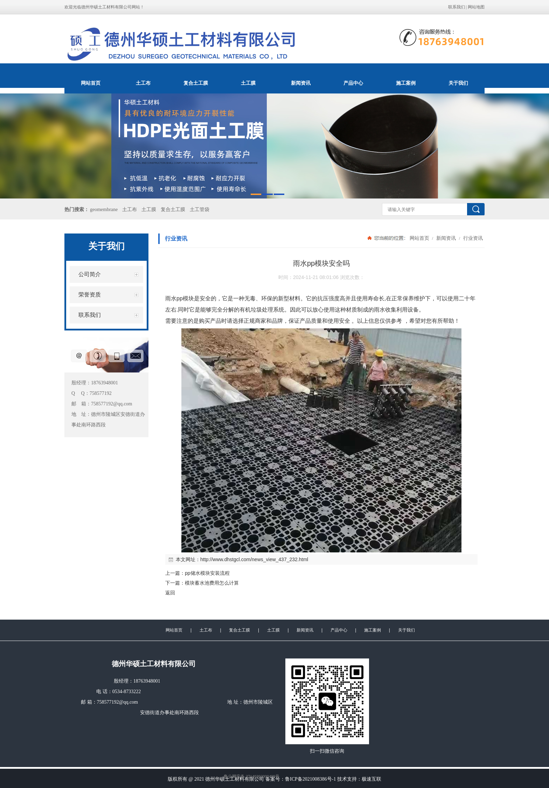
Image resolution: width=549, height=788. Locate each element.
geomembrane (104, 209)
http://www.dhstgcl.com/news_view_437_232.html (254, 559)
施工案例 (406, 83)
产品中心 (353, 83)
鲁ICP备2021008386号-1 (310, 779)
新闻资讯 (301, 83)
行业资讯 (472, 238)
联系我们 (456, 7)
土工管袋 (199, 209)
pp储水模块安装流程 (207, 573)
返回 (170, 592)
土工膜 (248, 83)
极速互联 (371, 779)
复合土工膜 (195, 83)
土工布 (143, 83)
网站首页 (90, 83)
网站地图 (476, 7)
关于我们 (458, 83)
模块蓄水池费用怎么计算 (212, 583)
